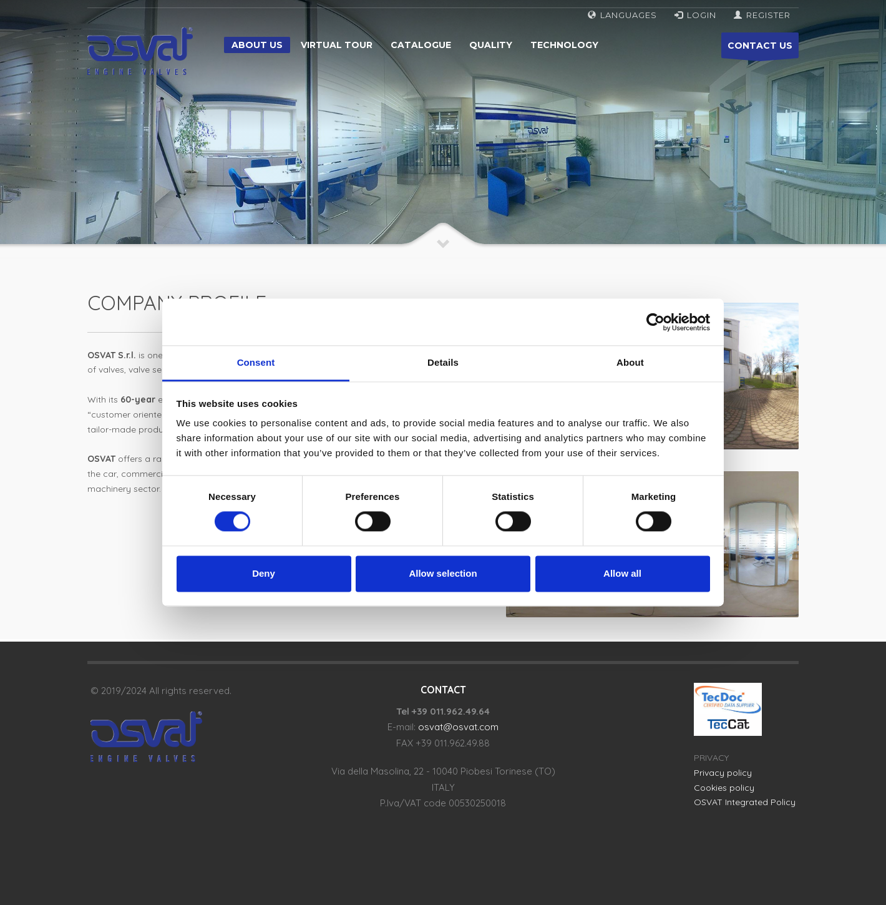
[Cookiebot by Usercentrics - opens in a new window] (655, 322)
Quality (490, 45)
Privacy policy (723, 772)
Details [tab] (443, 362)
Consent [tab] (256, 362)
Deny (263, 573)
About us (257, 45)
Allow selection (443, 573)
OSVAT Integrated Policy (745, 802)
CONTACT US (760, 49)
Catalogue (421, 45)
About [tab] (630, 362)
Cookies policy (724, 787)
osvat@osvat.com (458, 727)
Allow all (622, 573)
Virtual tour (336, 45)
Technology (564, 45)
